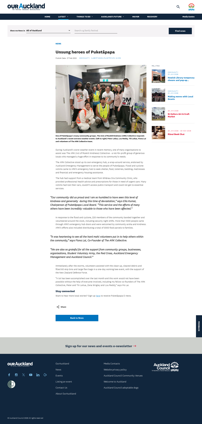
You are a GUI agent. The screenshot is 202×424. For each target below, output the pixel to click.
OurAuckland (62, 363)
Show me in (17, 30)
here (98, 295)
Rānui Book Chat (176, 134)
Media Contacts (112, 363)
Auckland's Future (112, 16)
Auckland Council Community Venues (123, 375)
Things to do (85, 16)
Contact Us (61, 387)
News (58, 43)
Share (61, 307)
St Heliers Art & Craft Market (178, 115)
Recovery (152, 16)
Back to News (77, 318)
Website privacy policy (115, 369)
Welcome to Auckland (115, 381)
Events (59, 375)
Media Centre (188, 16)
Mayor (135, 16)
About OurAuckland (66, 393)
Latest (63, 16)
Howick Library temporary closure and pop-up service (181, 79)
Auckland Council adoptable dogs (121, 387)
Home (47, 16)
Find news (180, 31)
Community (84, 58)
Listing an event (64, 381)
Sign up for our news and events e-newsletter (101, 346)
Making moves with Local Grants (180, 97)
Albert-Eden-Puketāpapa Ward (106, 58)
